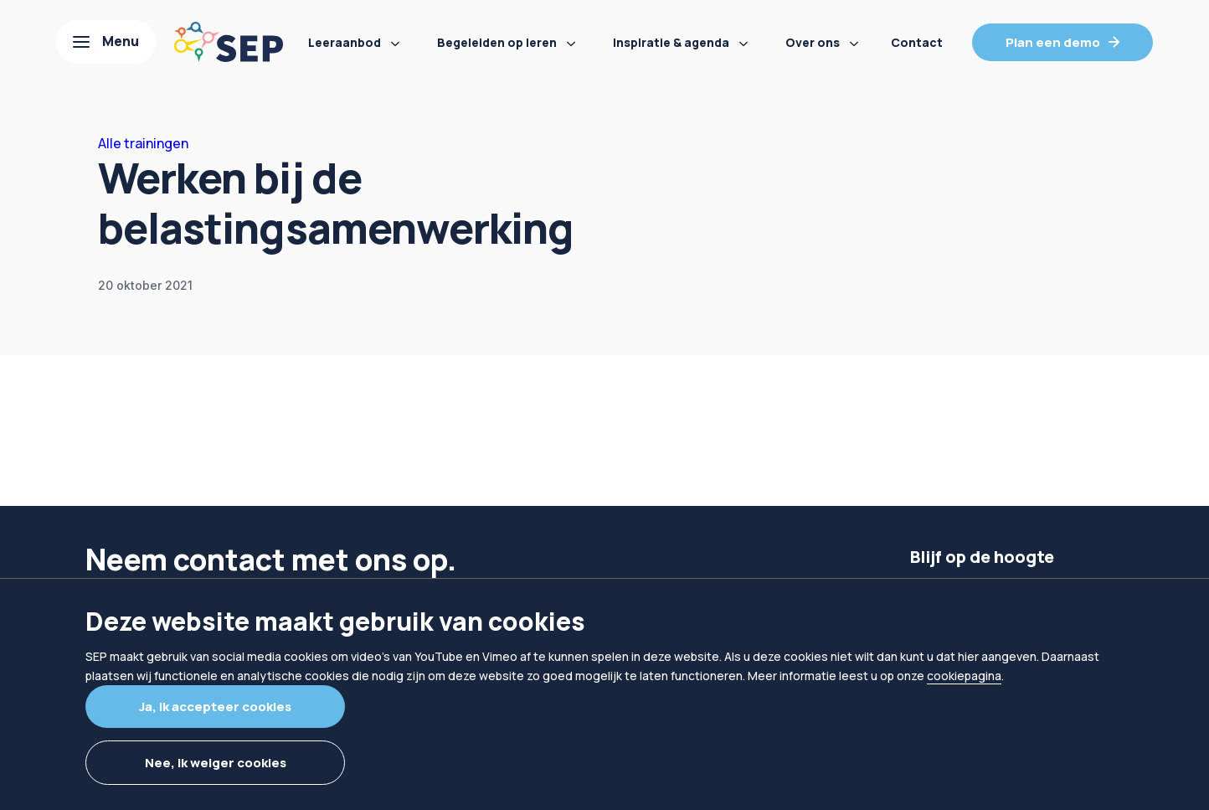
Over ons (812, 42)
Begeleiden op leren (497, 42)
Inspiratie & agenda (671, 42)
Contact (917, 42)
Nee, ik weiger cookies (215, 762)
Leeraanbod (344, 42)
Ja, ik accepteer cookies (215, 706)
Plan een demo (1053, 42)
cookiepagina (964, 676)
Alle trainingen (143, 143)
